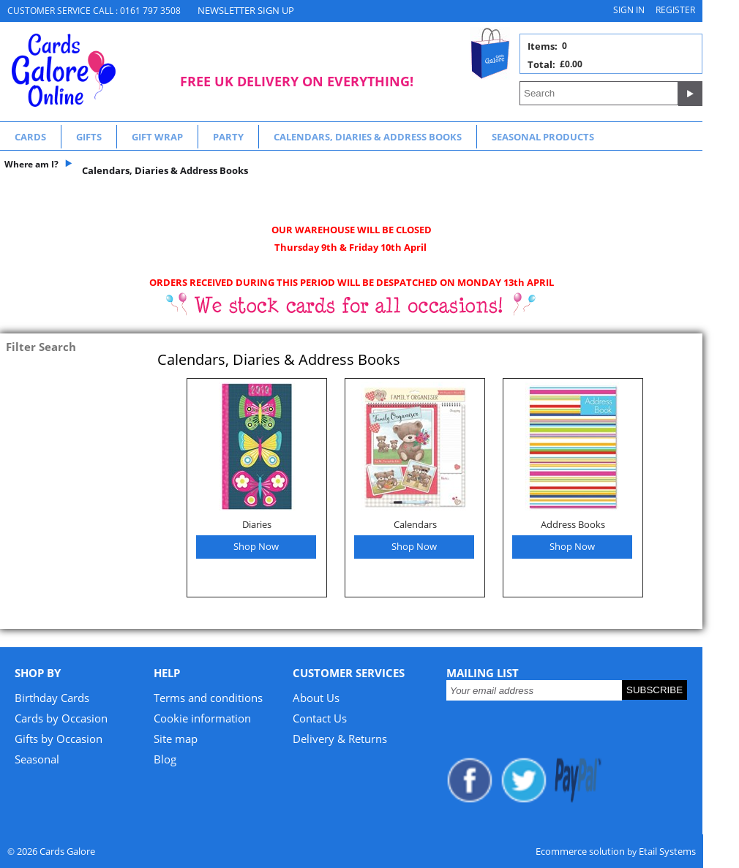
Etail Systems (667, 851)
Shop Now (256, 546)
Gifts (89, 136)
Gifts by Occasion (58, 738)
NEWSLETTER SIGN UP (246, 10)
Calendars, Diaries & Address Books (368, 136)
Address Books (573, 524)
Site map (176, 738)
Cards (30, 136)
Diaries (256, 524)
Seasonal (37, 759)
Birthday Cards (52, 697)
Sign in (629, 10)
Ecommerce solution (580, 851)
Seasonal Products (543, 136)
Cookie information (202, 718)
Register (675, 10)
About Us (316, 697)
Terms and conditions (208, 697)
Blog (165, 759)
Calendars (415, 524)
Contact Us (320, 718)
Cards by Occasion (61, 718)
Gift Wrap (157, 136)
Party (228, 136)
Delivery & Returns (340, 738)
